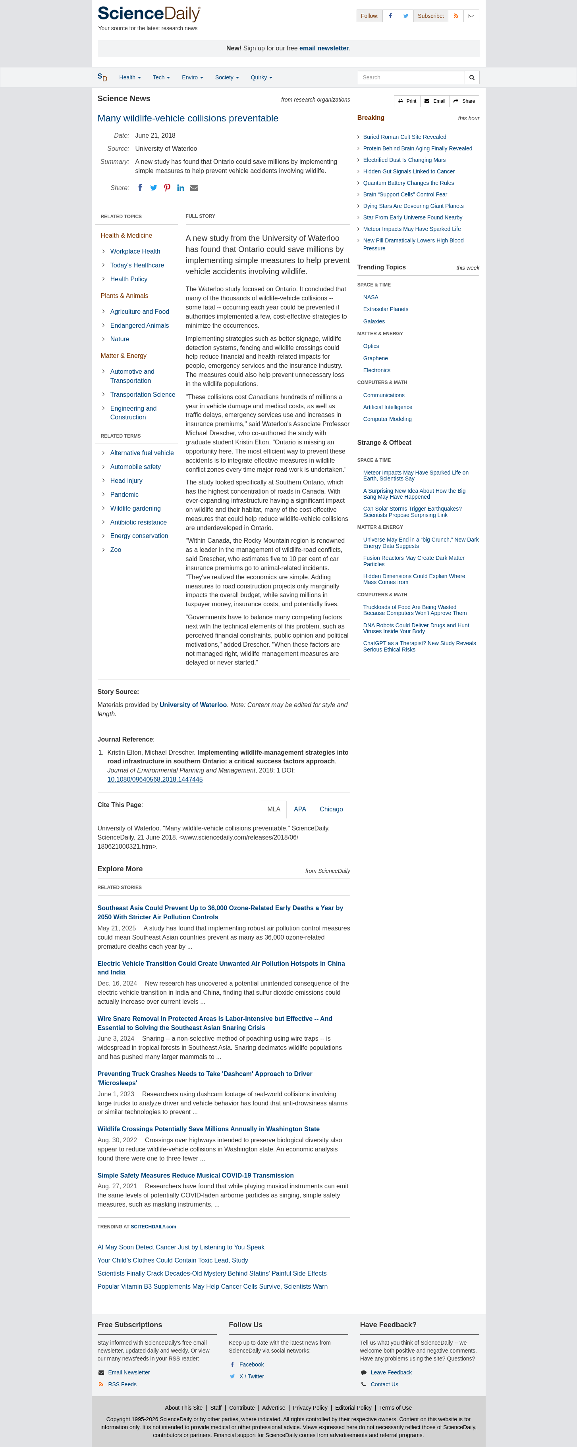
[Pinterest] (167, 187)
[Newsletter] (471, 16)
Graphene (375, 358)
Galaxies (374, 321)
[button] (407, 101)
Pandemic (124, 494)
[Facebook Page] (390, 16)
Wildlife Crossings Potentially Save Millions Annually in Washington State (209, 1129)
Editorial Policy (353, 1408)
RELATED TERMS (121, 436)
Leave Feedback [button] (391, 1372)
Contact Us (384, 1384)
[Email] (194, 187)
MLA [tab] (273, 809)
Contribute (242, 1408)
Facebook (251, 1364)
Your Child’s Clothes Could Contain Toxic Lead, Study (173, 1260)
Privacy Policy (310, 1408)
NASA (370, 297)
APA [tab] (300, 809)
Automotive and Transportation (132, 376)
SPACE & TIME (374, 285)
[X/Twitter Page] (406, 16)
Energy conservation (139, 535)
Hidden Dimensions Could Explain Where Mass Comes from (414, 579)
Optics (371, 346)
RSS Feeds (122, 1384)
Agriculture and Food (140, 311)
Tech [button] (161, 77)
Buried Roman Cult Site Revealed (404, 137)
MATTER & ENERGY (380, 333)
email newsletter (324, 48)
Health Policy (128, 279)
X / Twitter (251, 1376)
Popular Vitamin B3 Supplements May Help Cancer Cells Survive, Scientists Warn (213, 1286)
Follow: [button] (369, 16)
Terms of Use (395, 1408)
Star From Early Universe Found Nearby (413, 217)
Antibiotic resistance (138, 522)
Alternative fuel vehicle (142, 453)
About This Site (184, 1408)
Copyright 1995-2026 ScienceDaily (149, 1419)
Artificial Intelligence (388, 407)
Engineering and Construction (133, 413)
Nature (119, 339)
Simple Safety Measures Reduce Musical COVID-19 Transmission (196, 1175)
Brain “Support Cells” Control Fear (405, 194)
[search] (472, 77)
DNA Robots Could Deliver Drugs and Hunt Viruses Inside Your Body (416, 628)
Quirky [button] (261, 77)
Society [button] (227, 77)
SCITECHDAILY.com (153, 1227)
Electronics (376, 370)
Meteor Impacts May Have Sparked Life (412, 229)
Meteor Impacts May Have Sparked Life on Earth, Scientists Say (416, 475)
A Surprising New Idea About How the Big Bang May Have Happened (414, 494)
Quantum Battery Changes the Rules (408, 183)
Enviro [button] (192, 77)
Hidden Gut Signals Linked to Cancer (409, 171)
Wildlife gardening (135, 508)
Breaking (370, 117)
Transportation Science (143, 394)
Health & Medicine (126, 235)
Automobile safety (135, 466)
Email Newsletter (129, 1372)
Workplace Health (135, 251)
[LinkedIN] (180, 187)
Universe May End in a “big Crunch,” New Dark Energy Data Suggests (421, 542)
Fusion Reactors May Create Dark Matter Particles (414, 561)
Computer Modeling (387, 419)
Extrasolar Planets (386, 309)
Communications (384, 395)
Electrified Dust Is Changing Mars (404, 160)
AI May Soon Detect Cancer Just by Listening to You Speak (181, 1247)
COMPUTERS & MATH (382, 382)
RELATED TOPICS (121, 216)
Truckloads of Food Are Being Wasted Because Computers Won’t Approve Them (415, 610)
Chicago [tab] (331, 809)
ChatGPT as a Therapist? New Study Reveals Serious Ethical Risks (419, 646)
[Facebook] (140, 187)
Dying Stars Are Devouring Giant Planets (413, 206)
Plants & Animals (125, 295)
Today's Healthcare (137, 265)
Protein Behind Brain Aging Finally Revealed (418, 148)
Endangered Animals (139, 325)
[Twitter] (153, 187)
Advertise (273, 1408)
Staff (216, 1408)
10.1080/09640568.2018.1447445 (155, 779)
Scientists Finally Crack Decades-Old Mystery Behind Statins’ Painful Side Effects (212, 1273)
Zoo (116, 549)
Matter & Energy (124, 355)
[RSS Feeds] (456, 16)
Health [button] (130, 77)
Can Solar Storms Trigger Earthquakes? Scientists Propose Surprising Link (412, 511)
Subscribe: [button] (431, 16)
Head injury (126, 480)
